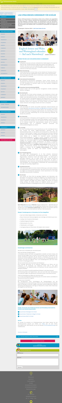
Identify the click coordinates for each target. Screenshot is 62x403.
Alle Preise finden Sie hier (39, 28)
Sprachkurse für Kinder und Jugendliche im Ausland (40, 108)
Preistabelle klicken (27, 206)
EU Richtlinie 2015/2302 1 (31, 385)
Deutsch (3, 62)
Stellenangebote (31, 381)
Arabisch (3, 45)
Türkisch (3, 67)
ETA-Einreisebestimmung (49, 325)
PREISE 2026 (3, 19)
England (5, 14)
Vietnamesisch (4, 73)
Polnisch (3, 53)
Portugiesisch (4, 65)
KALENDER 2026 (4, 22)
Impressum (31, 379)
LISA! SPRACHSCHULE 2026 (6, 24)
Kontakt (31, 383)
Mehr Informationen (29, 9)
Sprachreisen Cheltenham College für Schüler (30, 314)
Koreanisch (3, 70)
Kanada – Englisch (5, 104)
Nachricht (19, 357)
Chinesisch (3, 48)
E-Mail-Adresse (20, 353)
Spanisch (3, 36)
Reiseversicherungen (31, 389)
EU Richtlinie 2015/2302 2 (31, 387)
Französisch (4, 39)
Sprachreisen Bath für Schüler (26, 316)
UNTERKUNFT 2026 (4, 27)
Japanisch (3, 51)
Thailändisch (4, 59)
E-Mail (43, 323)
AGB (31, 375)
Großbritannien (5, 107)
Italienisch (3, 42)
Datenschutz (31, 377)
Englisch (1, 14)
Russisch (3, 56)
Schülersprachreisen (9, 12)
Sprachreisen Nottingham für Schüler (28, 312)
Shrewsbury (10, 14)
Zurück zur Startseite (22, 332)
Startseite (2, 12)
